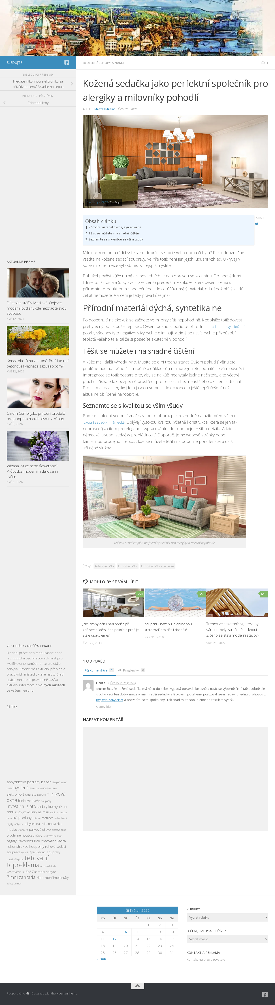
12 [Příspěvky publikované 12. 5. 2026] (115, 939)
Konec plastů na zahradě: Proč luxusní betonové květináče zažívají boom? (37, 363)
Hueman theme (66, 993)
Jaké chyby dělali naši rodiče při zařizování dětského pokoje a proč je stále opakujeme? (111, 629)
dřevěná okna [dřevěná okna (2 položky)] (50, 788)
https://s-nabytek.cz (111, 699)
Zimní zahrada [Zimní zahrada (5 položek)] (21, 877)
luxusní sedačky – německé (108, 422)
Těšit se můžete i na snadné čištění (118, 233)
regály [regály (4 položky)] (12, 841)
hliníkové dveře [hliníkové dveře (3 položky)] (29, 801)
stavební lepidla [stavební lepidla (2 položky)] (15, 859)
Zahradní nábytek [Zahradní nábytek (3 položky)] (45, 872)
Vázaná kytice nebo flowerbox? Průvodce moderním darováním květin (33, 471)
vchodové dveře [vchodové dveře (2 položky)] (48, 866)
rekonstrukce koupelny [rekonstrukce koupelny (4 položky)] (25, 846)
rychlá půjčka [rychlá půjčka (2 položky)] (28, 852)
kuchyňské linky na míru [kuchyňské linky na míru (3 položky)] (32, 812)
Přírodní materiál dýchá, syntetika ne (119, 227)
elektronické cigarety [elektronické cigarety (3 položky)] (21, 794)
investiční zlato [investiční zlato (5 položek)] (21, 806)
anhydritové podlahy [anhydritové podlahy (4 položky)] (23, 781)
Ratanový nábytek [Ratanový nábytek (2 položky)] (52, 835)
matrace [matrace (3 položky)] (47, 818)
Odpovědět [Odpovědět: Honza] (103, 706)
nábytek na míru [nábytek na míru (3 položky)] (35, 824)
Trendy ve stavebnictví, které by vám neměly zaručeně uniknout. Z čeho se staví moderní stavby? (232, 629)
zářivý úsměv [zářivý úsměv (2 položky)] (14, 883)
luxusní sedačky (127, 566)
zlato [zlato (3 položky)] (40, 877)
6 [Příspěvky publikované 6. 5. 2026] (126, 932)
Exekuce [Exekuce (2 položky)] (41, 794)
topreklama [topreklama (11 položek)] (23, 865)
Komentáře (100, 670)
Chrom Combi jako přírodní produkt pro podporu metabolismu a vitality (36, 416)
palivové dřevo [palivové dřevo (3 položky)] (40, 829)
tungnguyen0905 (97, 202)
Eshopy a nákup (115, 62)
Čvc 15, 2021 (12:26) (123, 683)
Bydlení (90, 62)
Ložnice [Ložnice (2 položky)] (36, 818)
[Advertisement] (38, 181)
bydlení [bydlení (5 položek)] (20, 788)
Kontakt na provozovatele (206, 959)
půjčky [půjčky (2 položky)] (38, 835)
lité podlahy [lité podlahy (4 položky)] (22, 817)
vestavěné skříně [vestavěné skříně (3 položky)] (19, 872)
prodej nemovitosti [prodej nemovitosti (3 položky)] (20, 835)
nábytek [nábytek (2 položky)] (18, 824)
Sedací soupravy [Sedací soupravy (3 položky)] (48, 852)
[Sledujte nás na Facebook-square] (66, 62)
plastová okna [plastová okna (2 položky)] (59, 829)
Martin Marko (106, 109)
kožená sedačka (104, 566)
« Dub (101, 959)
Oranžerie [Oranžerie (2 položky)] (23, 829)
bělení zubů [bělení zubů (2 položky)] (35, 788)
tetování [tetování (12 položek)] (36, 857)
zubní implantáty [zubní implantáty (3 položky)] (57, 877)
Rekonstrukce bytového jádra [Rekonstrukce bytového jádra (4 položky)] (41, 841)
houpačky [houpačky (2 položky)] (46, 801)
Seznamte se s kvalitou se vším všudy (120, 239)
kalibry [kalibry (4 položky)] (42, 806)
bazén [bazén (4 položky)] (46, 781)
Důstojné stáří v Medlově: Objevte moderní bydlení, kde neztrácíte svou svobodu (36, 308)
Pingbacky (135, 670)
